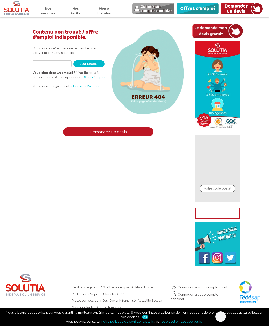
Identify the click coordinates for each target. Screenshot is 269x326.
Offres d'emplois (109, 307)
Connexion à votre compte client (199, 286)
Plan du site (144, 287)
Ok (145, 317)
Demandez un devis (108, 132)
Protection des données (90, 301)
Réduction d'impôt (85, 294)
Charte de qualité (120, 287)
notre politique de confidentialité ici (127, 321)
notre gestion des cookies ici (181, 321)
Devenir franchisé (123, 301)
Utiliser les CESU (114, 294)
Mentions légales (84, 287)
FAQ (102, 287)
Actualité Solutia (150, 301)
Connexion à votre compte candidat (194, 296)
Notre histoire (104, 11)
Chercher (217, 197)
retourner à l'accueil (85, 86)
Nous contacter (83, 307)
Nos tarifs (75, 11)
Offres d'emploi (94, 77)
